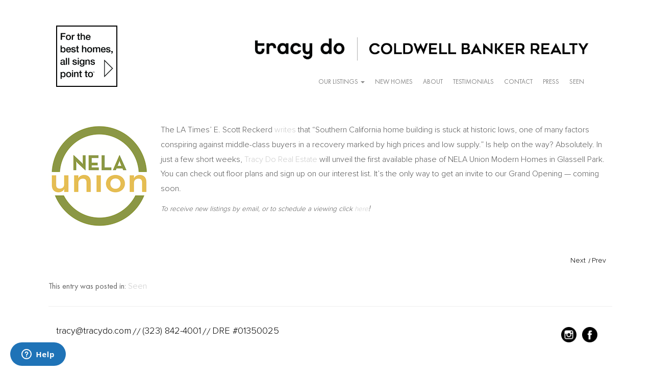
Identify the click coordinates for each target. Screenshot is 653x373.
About (433, 81)
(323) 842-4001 (171, 330)
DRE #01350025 (245, 330)
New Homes (394, 81)
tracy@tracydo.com (93, 330)
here (361, 208)
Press (551, 81)
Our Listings (341, 81)
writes (285, 130)
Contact (518, 81)
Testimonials (473, 81)
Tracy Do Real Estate (280, 159)
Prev (599, 260)
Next (578, 260)
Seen (576, 81)
